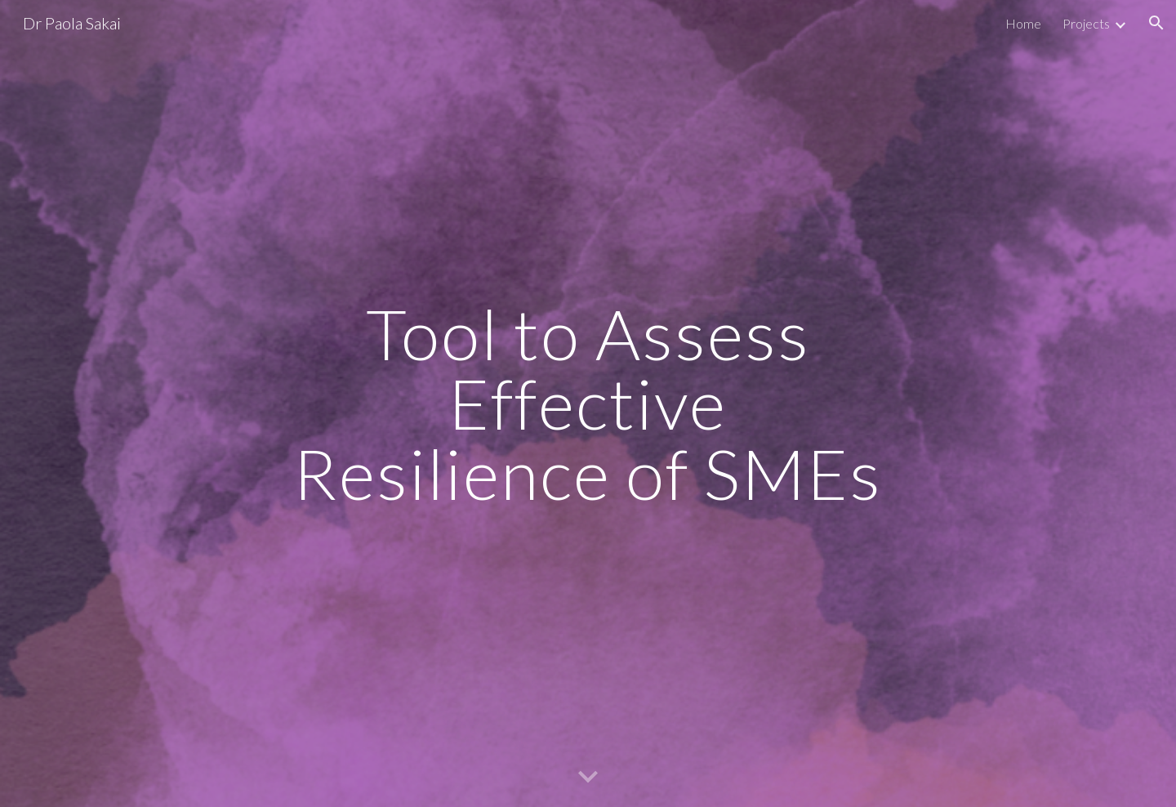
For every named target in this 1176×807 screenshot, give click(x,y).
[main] (588, 403)
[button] (1156, 22)
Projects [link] (1086, 23)
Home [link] (1023, 23)
